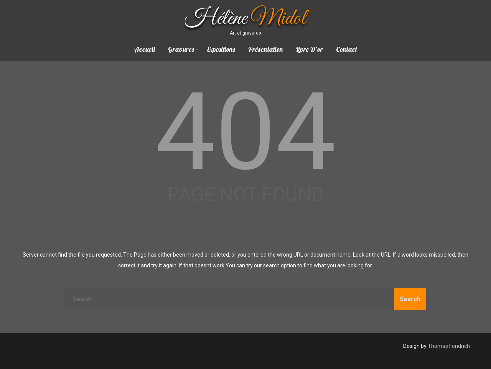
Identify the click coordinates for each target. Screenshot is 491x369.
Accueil (144, 49)
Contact (346, 49)
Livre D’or (309, 49)
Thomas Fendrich (449, 346)
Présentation (265, 49)
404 (245, 132)
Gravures (183, 49)
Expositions (221, 49)
